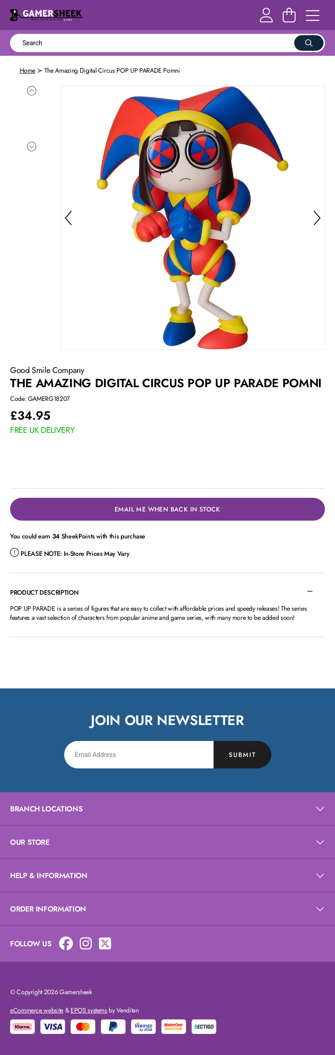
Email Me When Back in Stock (167, 508)
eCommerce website (36, 1009)
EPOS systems (89, 1009)
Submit (242, 753)
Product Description (44, 591)
